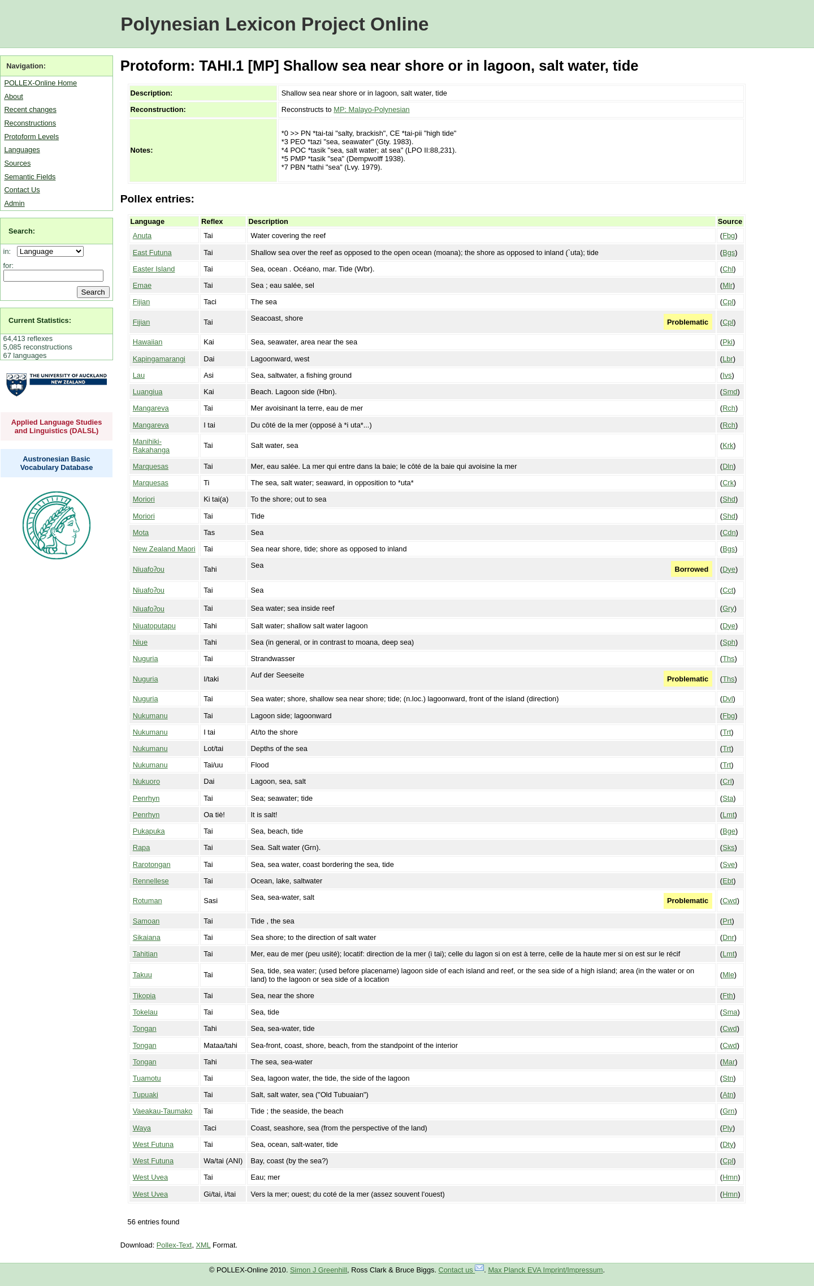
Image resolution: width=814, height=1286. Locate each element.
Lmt (728, 814)
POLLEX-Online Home (40, 83)
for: (8, 265)
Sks (728, 847)
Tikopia (144, 995)
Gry (728, 608)
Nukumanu (150, 715)
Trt (726, 732)
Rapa (141, 847)
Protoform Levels (31, 136)
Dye (728, 569)
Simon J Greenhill (318, 1270)
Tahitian (145, 954)
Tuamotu (147, 1078)
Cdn (728, 532)
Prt (726, 921)
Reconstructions (30, 123)
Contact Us (22, 189)
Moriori (144, 499)
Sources (17, 163)
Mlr (727, 285)
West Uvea (150, 1177)
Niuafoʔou (148, 569)
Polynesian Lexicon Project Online (274, 24)
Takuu (142, 974)
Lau (139, 375)
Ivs (726, 375)
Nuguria (145, 658)
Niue (140, 642)
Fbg (728, 235)
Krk (727, 445)
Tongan (145, 1028)
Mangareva (151, 408)
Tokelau (145, 1012)
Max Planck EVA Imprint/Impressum (545, 1270)
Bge (728, 831)
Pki (727, 342)
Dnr (728, 937)
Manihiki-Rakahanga (151, 445)
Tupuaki (145, 1094)
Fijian (141, 301)
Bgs (728, 252)
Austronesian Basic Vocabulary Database (56, 463)
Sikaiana (147, 937)
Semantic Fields (29, 176)
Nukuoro (146, 781)
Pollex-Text (174, 1245)
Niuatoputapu (154, 626)
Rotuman (147, 900)
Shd (728, 499)
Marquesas (150, 466)
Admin (14, 203)
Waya (142, 1128)
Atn (727, 1094)
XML (203, 1245)
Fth (727, 995)
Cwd (729, 900)
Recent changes (30, 109)
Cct (727, 590)
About (13, 96)
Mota (141, 532)
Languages (22, 149)
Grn (728, 1111)
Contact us (461, 1270)
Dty (727, 1144)
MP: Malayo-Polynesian (371, 109)
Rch (728, 408)
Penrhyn (146, 798)
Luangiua (148, 391)
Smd (729, 391)
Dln (727, 466)
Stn (727, 1078)
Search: (21, 231)
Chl (727, 269)
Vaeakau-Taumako (163, 1111)
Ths (728, 658)
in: (9, 251)
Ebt (727, 881)
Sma (729, 1012)
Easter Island (154, 269)
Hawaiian (148, 342)
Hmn (730, 1177)
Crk (728, 482)
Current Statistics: (39, 320)
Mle (728, 974)
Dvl (727, 698)
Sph (728, 642)
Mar (728, 1062)
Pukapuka (149, 831)
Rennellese (151, 881)
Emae (142, 285)
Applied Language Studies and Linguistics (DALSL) (56, 426)
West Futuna (153, 1144)
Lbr (727, 359)
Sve (728, 864)
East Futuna (152, 252)
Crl (726, 781)
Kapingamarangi (159, 359)
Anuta (142, 235)
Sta (727, 798)
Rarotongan (152, 864)
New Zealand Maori (164, 549)
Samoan (146, 921)
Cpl (727, 301)
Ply (727, 1128)
